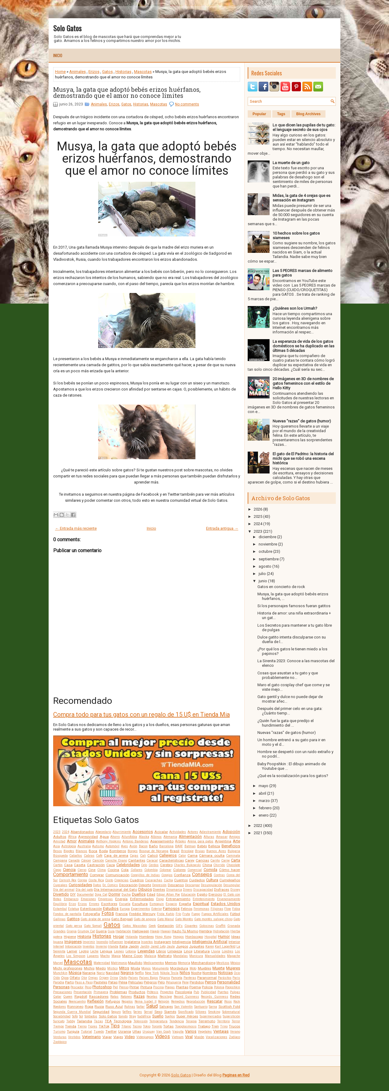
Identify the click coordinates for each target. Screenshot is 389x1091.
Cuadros (137, 880)
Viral (189, 1036)
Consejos (202, 874)
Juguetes (196, 946)
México (235, 963)
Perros (210, 982)
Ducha (126, 895)
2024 (65, 832)
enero (264, 815)
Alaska (144, 837)
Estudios (111, 908)
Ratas (114, 997)
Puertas (223, 992)
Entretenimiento (204, 899)
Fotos (108, 913)
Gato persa (74, 926)
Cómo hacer (229, 870)
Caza (110, 865)
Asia (56, 846)
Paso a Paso (83, 982)
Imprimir (89, 942)
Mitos (124, 968)
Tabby (70, 1021)
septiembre (269, 559)
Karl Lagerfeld (225, 946)
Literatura (202, 951)
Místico (112, 968)
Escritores (109, 904)
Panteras (190, 978)
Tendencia (176, 1021)
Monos (146, 968)
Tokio (146, 1026)
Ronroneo (75, 1006)
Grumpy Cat (86, 931)
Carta (235, 860)
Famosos (171, 908)
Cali (143, 856)
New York (152, 973)
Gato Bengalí (122, 919)
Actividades (177, 832)
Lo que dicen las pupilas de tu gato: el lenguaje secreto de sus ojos (304, 127)
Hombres (146, 936)
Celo (144, 865)
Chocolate (233, 865)
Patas (113, 982)
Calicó (152, 855)
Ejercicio (215, 894)
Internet (58, 946)
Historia (84, 936)
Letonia (131, 951)
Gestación (165, 926)
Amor (72, 841)
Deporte (145, 885)
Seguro (116, 1012)
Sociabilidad (62, 1016)
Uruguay (149, 1032)
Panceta (176, 978)
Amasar (222, 837)
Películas (135, 982)
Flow (227, 909)
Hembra (205, 931)
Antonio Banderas (135, 841)
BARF (179, 846)
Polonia (219, 987)
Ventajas (221, 1031)
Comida (210, 869)
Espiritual (201, 903)
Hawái (155, 931)
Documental (85, 895)
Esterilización (91, 909)
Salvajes (166, 1006)
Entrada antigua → (222, 528)
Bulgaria (234, 851)
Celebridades (128, 864)
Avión (133, 846)
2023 (56, 832)
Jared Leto (158, 946)
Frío (178, 914)
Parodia (58, 982)
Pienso (124, 987)
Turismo (59, 1032)
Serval (148, 1012)
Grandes (59, 931)
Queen (67, 997)
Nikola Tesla (169, 973)
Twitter (111, 1031)
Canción (98, 860)
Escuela (124, 904)
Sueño (158, 1016)
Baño (153, 846)
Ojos (65, 978)
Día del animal (63, 890)
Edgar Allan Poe (168, 895)
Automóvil (112, 846)
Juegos (182, 946)
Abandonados (82, 832)
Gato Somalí (93, 926)
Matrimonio (119, 963)
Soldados (90, 1016)
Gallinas (59, 919)
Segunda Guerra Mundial (72, 1012)
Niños (185, 972)
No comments (187, 104)
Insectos (147, 942)
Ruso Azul (114, 1006)
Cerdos (154, 865)
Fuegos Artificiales (215, 914)
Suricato (58, 1021)
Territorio (223, 1021)
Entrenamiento (178, 899)
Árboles (180, 841)
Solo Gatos (67, 27)
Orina (114, 978)
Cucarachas (153, 880)
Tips (115, 1026)
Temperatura (158, 1021)
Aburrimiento (121, 832)
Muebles (204, 968)
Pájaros (164, 978)
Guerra (101, 931)
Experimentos (140, 909)
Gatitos (73, 919)
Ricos (228, 1001)
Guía (111, 931)
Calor (182, 856)
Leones (119, 951)
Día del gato (84, 890)
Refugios (112, 1001)
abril (262, 793)
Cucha (168, 880)
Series (137, 1012)
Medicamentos (153, 963)
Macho (105, 956)
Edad (151, 894)
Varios (190, 1031)
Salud (152, 1006)
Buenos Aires (216, 851)
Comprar (97, 875)
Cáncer (86, 860)
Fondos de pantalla (67, 914)
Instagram (162, 942)
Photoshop (102, 987)
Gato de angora (145, 919)
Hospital (211, 937)
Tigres (92, 1026)
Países (133, 978)
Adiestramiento (210, 832)
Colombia (151, 870)
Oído (56, 978)
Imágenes (73, 941)
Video (130, 1036)
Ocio (237, 973)
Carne (225, 860)
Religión (163, 1001)
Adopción (231, 831)
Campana (60, 860)
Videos (162, 1036)
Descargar (192, 885)
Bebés (202, 846)
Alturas (209, 837)
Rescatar (214, 1001)
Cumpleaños (229, 880)
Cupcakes (60, 885)
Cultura (212, 880)
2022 (258, 825)
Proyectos (167, 992)
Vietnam (178, 1037)
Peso (88, 987)
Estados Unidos (225, 903)
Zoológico (60, 1042)
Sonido (123, 1016)
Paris (236, 978)
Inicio (57, 55)
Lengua (106, 951)
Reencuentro (77, 1001)
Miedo (101, 968)
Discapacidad (203, 890)
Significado (186, 1012)
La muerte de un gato (291, 162)
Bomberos (117, 851)
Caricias (202, 860)
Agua (104, 837)
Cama (193, 855)
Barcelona (166, 846)
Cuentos (181, 880)
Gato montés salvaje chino (213, 919)
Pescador (77, 987)
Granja (72, 931)
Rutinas (129, 1007)
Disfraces (221, 889)
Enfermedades (142, 899)
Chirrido (219, 865)
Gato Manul (165, 919)
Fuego (195, 914)
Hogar (118, 936)
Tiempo (58, 1026)
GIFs (179, 926)
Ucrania (124, 1031)
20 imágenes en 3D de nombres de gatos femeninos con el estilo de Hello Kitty (303, 383)
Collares (137, 870)
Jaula (171, 946)
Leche (94, 951)
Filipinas (217, 909)
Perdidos (197, 982)
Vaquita (178, 1032)
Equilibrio (60, 904)
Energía (121, 899)
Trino (224, 1026)
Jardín (145, 946)
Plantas (182, 987)
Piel (115, 987)
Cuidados (197, 880)
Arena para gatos (201, 841)
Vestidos (74, 1037)
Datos (97, 885)
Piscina (158, 987)
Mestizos (222, 963)
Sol (81, 1016)
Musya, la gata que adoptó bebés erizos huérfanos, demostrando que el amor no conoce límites (127, 92)
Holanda (132, 937)
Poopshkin (232, 987)
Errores (94, 904)
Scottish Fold (229, 1006)
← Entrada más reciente (76, 528)
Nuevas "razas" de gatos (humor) (302, 421)
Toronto (157, 1026)
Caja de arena (116, 855)
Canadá (74, 860)
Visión (199, 1037)
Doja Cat (101, 895)
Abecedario (103, 832)
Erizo (72, 904)
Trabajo (204, 1026)
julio (262, 573)
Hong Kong (163, 937)
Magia (116, 956)
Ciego (57, 870)
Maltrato (165, 956)
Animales (77, 71)
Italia (123, 946)
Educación (188, 895)
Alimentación (190, 836)
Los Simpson (75, 956)
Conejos (167, 875)
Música (75, 972)
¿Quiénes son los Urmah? (295, 308)
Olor (84, 978)
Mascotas (143, 71)
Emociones (88, 899)
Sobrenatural (231, 1012)
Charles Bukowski (187, 865)
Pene (185, 982)
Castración (96, 865)
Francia (121, 914)
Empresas (105, 899)
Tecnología (123, 1021)
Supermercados (211, 1016)
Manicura (196, 956)
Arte (236, 841)
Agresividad (88, 837)
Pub (196, 992)
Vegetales (205, 1032)
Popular (259, 114)
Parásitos (225, 978)
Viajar (107, 1037)
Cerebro (166, 865)
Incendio (102, 942)
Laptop (84, 951)
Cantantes (136, 860)
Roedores (59, 1007)
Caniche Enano (116, 860)
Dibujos (145, 889)
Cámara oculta (211, 855)
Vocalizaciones (216, 1037)
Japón (134, 946)
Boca (93, 851)
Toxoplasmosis (186, 1026)
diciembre (267, 537)
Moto (193, 968)
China (207, 865)
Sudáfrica (144, 1016)
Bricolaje (187, 851)
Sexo (158, 1012)
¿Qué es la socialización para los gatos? (292, 775)
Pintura (146, 987)
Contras (219, 875)
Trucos (234, 1026)
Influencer (116, 942)
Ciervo (81, 870)
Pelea (123, 982)
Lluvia (215, 951)
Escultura (140, 904)
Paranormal (207, 978)
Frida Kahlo (165, 914)
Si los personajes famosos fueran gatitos (293, 606)
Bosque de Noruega (153, 851)
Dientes (159, 889)
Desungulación (211, 885)
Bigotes (69, 851)
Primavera (101, 992)
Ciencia (69, 869)
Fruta (186, 914)
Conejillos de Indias (145, 875)
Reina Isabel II (146, 1001)
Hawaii (165, 931)
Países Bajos (148, 978)
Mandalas (180, 956)
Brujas (200, 851)
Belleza (214, 846)
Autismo (98, 846)
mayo (263, 785)
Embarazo (71, 899)
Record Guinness (186, 997)
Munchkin (60, 973)
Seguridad (101, 1012)
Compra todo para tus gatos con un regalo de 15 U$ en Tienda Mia (141, 714)
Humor (224, 936)
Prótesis (152, 992)
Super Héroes (187, 1016)
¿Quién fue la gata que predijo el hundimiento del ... (285, 723)
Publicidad (208, 992)
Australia (84, 846)
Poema (195, 987)
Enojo (160, 899)
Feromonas (201, 909)
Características (171, 860)
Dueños (139, 894)
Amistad (59, 841)
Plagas (170, 987)
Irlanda (113, 946)
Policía (207, 987)
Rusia (99, 1006)
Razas (139, 996)
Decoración (128, 885)
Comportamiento (70, 874)
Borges (133, 851)
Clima (101, 870)
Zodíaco (234, 1037)
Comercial (195, 870)
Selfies (127, 1012)
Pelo (161, 982)
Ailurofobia (129, 837)
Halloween (140, 931)
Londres (227, 951)
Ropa (89, 1006)
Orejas (93, 978)
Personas (61, 987)
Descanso (176, 885)
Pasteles (100, 982)
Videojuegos (145, 1037)
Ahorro (115, 837)
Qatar (57, 997)
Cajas (134, 856)
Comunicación (117, 875)
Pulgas (235, 992)
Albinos (156, 837)
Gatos (107, 71)
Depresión (159, 885)
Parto (69, 982)
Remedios (178, 1001)
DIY (73, 894)
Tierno (82, 1026)
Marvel (58, 963)
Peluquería (173, 982)
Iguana (58, 942)
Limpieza (174, 951)
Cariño (215, 860)
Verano (235, 1032)
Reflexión (95, 1001)
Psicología (183, 992)
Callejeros (168, 855)
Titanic (126, 1026)
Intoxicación (73, 946)
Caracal (152, 860)
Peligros (150, 982)
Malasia (150, 956)
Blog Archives (308, 114)
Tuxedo (99, 1032)
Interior (234, 942)
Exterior (156, 909)
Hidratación (221, 931)
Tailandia (84, 1021)
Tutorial (86, 1032)
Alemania (170, 837)
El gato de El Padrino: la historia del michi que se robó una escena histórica (303, 458)
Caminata (233, 856)
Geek (152, 926)
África (72, 837)
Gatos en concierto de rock (281, 586)
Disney (235, 890)
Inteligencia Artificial (210, 941)
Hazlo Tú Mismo (185, 931)
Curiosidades (80, 885)
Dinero (187, 890)
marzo (264, 800)
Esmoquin (157, 904)
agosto (265, 566)
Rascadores (98, 996)
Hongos (178, 937)
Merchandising (203, 963)
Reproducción (195, 1001)
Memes (171, 963)
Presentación (83, 992)
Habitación (123, 931)
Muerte (218, 968)
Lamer (72, 951)
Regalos (127, 1001)
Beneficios (231, 846)
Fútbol (235, 914)
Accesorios (143, 831)
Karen (209, 946)
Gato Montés (184, 919)
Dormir (114, 894)
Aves (124, 846)
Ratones (126, 997)
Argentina (223, 841)
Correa (82, 880)
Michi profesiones (67, 968)
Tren (215, 1026)
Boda (103, 851)
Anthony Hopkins (108, 841)
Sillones (200, 1012)
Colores (179, 870)
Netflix (139, 973)
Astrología (68, 846)
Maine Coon (132, 956)
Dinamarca (174, 890)
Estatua (73, 909)
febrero (265, 808)
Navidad (112, 973)
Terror (236, 1021)
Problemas (118, 992)
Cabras (89, 856)
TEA (108, 1021)
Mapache (233, 956)
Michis (89, 968)
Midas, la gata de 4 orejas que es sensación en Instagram (301, 197)
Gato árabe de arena (95, 919)
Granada (233, 926)
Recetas (151, 997)
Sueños (170, 1016)
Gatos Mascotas (134, 926)
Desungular (231, 885)
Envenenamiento (228, 899)
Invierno (101, 946)
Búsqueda (60, 856)
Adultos (59, 837)
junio (263, 581)
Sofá (75, 1016)
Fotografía (91, 914)
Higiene (70, 936)
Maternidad (102, 963)
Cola (125, 870)
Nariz (101, 973)
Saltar (140, 1007)
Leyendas (146, 951)
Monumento (160, 968)
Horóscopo (194, 936)
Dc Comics (110, 885)
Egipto (202, 894)
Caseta (79, 865)
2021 (258, 833)
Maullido (135, 963)
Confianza (182, 875)
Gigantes (191, 926)
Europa (125, 909)
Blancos (81, 851)
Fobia (236, 909)
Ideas (235, 936)
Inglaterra (132, 942)
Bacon (143, 846)
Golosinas (206, 926)
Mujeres (233, 968)
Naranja (88, 973)
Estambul (60, 909)
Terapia (191, 1021)
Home (60, 71)
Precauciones (62, 992)
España (185, 904)
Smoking (214, 1012)
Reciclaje (166, 997)
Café (99, 856)
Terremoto (206, 1021)
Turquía (73, 1031)
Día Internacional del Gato (115, 889)
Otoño (123, 978)
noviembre (268, 544)
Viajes (118, 1037)
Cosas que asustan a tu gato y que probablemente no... (287, 675)
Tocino (137, 1026)
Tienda (70, 1026)
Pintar (134, 987)
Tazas (98, 1021)
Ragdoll (80, 996)
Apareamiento (162, 841)
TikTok (104, 1026)
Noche (196, 973)
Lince (188, 951)
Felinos (186, 909)
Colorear (165, 870)
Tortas (168, 1026)
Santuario (201, 1007)
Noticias (225, 972)
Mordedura (179, 968)
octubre (265, 551)
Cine (91, 870)
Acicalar (161, 832)
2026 (258, 509)
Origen (104, 978)
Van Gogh (163, 1032)
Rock (236, 1001)
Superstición (231, 1016)
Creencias (121, 880)
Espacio (171, 904)
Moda (135, 968)
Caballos (75, 856)
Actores (193, 832)
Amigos (234, 837)
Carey (189, 860)
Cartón (58, 865)
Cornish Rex (67, 880)
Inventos (89, 946)
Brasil (174, 851)
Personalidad (228, 982)
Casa (68, 865)
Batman (190, 846)
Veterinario (91, 1036)
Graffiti (220, 926)
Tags (281, 114)
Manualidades (215, 956)
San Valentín (183, 1007)
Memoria (184, 963)
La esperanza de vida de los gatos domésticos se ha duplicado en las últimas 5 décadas (303, 346)
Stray (132, 1016)
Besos (57, 851)
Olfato (75, 978)
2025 (258, 516)
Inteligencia (181, 942)
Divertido (61, 894)
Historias (123, 71)
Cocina (113, 870)
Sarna (213, 1007)
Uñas (137, 1031)
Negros (127, 972)
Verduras (60, 1037)
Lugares (93, 956)
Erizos (93, 71)
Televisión (140, 1021)
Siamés (170, 1012)
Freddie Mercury (142, 914)
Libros (161, 951)
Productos (137, 992)
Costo (109, 880)
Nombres (209, 973)
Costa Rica (96, 880)
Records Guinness (214, 997)
